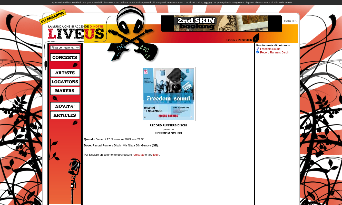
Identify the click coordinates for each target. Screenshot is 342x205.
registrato (138, 154)
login (156, 154)
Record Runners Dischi (274, 52)
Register (245, 40)
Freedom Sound (270, 48)
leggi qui (208, 2)
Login (231, 40)
